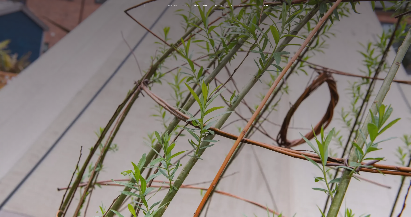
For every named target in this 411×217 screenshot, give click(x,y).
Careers (224, 5)
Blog (205, 5)
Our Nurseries (173, 5)
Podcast (214, 5)
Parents (196, 5)
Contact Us (235, 5)
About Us (185, 5)
